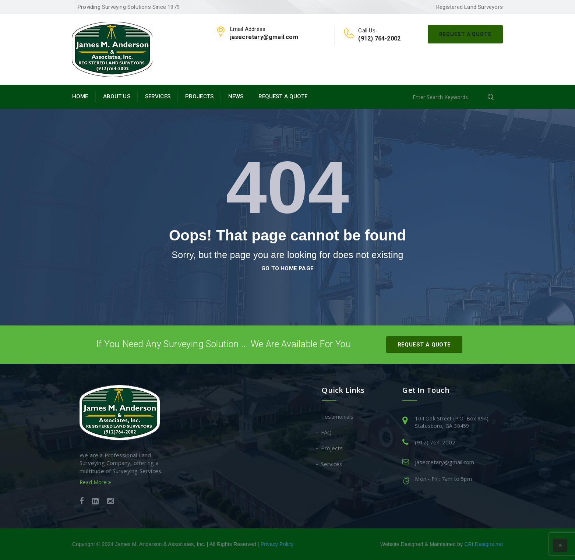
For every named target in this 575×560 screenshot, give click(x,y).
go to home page (287, 268)
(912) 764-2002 (435, 442)
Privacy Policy (277, 544)
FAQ (327, 432)
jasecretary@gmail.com (444, 462)
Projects (199, 96)
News (236, 96)
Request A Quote (465, 34)
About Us (116, 96)
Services (157, 96)
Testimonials (337, 416)
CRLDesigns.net (483, 544)
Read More (95, 482)
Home (80, 96)
